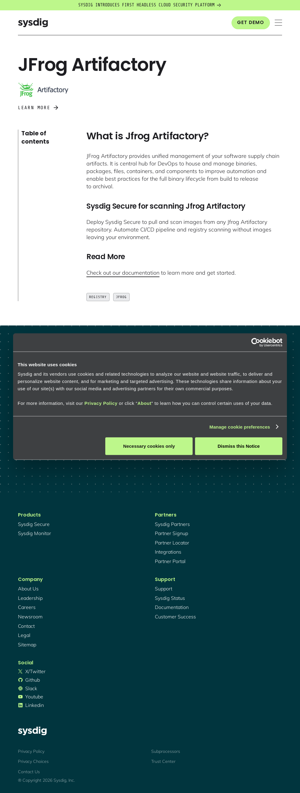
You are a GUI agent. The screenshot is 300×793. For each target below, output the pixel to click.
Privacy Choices (33, 761)
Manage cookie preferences (239, 426)
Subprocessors (165, 751)
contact (26, 626)
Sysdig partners (172, 524)
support (163, 589)
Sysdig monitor (34, 533)
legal (24, 635)
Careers (27, 607)
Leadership (30, 598)
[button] (278, 23)
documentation (172, 607)
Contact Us (29, 771)
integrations (168, 552)
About (145, 403)
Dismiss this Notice (239, 446)
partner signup (171, 533)
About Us (28, 589)
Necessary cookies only (149, 446)
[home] (33, 22)
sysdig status (170, 598)
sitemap (27, 645)
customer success (175, 617)
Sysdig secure (34, 524)
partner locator (172, 543)
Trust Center (163, 761)
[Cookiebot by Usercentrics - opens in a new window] (255, 342)
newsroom (30, 617)
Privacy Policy (100, 403)
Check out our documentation (122, 272)
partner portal (170, 561)
